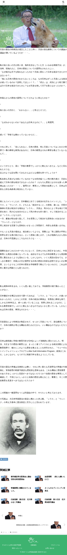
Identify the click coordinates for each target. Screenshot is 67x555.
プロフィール (55, 545)
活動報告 (4, 459)
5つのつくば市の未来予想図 (11, 545)
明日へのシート (17, 548)
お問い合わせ (49, 548)
